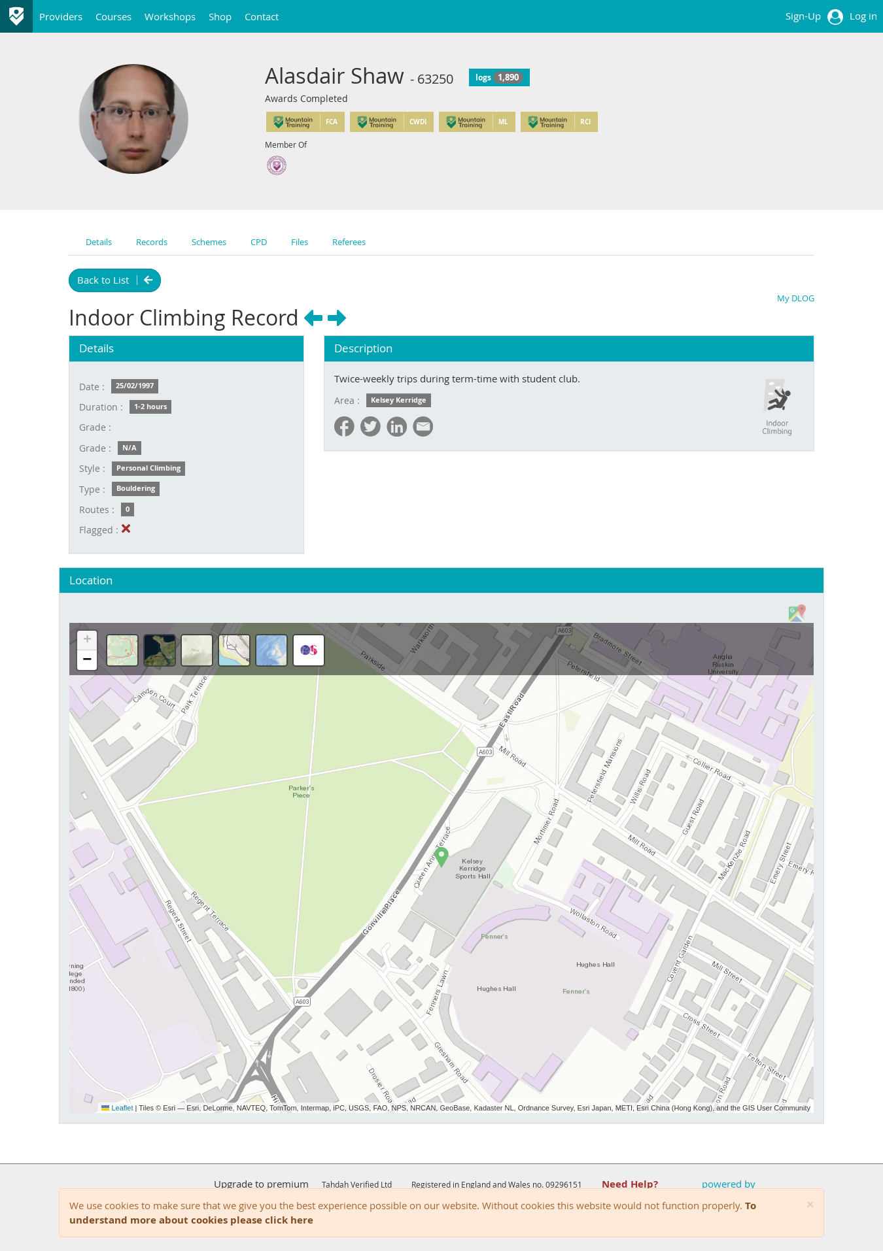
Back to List (114, 279)
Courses (113, 16)
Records (151, 242)
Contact (262, 16)
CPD (259, 242)
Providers (60, 16)
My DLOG (795, 298)
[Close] (810, 1204)
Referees (349, 242)
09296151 (563, 1184)
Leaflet (117, 1108)
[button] (441, 857)
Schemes (209, 242)
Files (299, 242)
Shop (220, 16)
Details (99, 242)
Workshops (170, 16)
